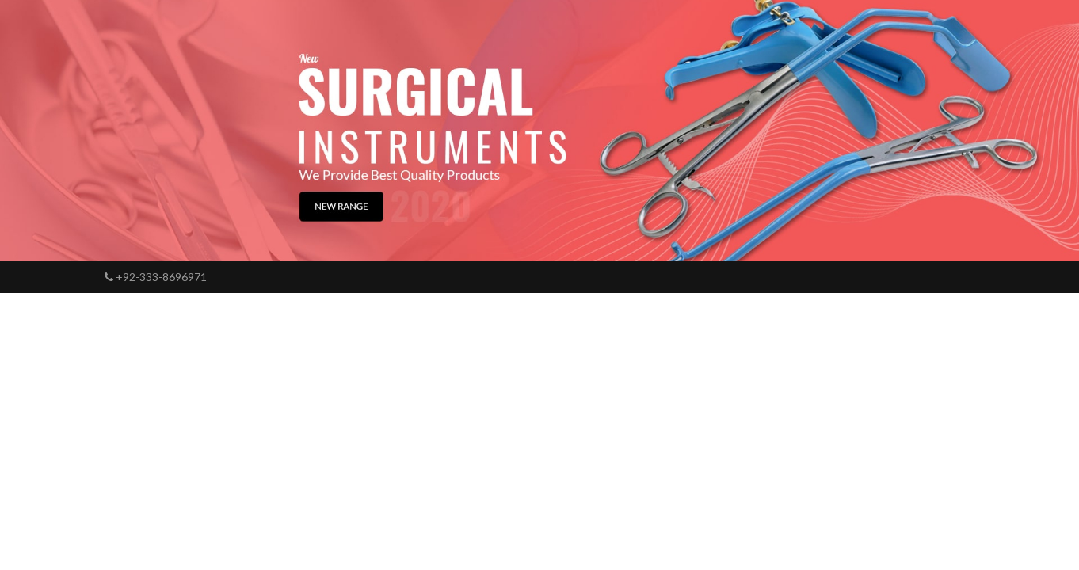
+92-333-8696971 (156, 276)
